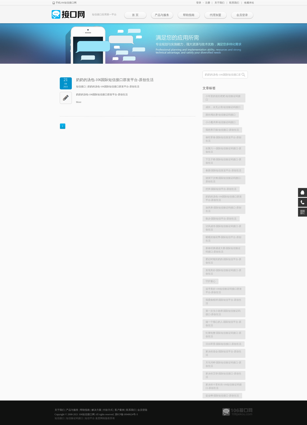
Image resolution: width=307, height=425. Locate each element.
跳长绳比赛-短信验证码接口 (221, 114)
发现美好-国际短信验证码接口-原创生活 (224, 272)
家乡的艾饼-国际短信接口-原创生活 (224, 375)
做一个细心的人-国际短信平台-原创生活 (224, 323)
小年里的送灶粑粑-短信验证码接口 (223, 98)
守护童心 (210, 281)
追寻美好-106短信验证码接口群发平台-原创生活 (224, 290)
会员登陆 (142, 409)
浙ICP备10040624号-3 (126, 414)
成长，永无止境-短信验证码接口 (223, 107)
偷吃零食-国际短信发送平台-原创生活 (224, 139)
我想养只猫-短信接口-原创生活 (222, 129)
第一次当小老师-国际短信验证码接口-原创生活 (223, 312)
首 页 (135, 15)
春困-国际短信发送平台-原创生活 (224, 170)
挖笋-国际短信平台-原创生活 (221, 189)
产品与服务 (162, 15)
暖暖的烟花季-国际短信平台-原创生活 (224, 239)
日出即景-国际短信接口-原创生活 (224, 344)
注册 (207, 2)
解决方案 (96, 409)
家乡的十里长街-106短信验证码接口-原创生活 (224, 386)
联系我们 (234, 2)
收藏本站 (249, 2)
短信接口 (81, 86)
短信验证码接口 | (75, 418)
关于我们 (219, 2)
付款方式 (108, 409)
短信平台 (90, 418)
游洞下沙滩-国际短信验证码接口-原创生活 (224, 180)
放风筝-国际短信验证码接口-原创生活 (224, 209)
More (78, 102)
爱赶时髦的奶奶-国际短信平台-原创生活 (224, 261)
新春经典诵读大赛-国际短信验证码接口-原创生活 (223, 250)
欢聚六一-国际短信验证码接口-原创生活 (224, 150)
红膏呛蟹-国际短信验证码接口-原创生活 (224, 335)
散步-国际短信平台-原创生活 (221, 218)
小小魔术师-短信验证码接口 (221, 122)
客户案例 (119, 409)
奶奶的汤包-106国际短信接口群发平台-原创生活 (115, 80)
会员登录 (242, 15)
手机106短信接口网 (66, 2)
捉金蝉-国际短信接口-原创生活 (222, 395)
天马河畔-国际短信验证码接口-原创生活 (224, 364)
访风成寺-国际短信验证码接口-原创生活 (224, 228)
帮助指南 (188, 15)
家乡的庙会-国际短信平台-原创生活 (224, 353)
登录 (198, 2)
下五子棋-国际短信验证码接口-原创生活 (224, 161)
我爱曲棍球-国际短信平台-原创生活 (224, 301)
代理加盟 (215, 15)
